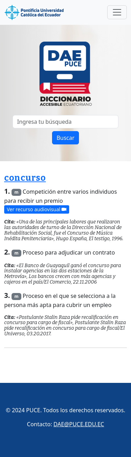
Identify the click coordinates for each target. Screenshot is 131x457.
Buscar (65, 138)
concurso (25, 178)
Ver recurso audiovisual (36, 209)
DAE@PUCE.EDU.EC (78, 424)
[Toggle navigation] (117, 12)
